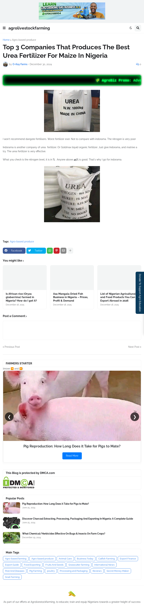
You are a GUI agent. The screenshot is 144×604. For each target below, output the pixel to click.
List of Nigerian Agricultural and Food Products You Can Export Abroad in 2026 (118, 297)
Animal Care (65, 558)
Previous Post (12, 346)
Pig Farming (35, 571)
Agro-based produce (24, 40)
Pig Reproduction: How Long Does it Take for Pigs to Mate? (55, 503)
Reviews (97, 571)
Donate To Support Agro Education (140, 293)
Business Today (85, 558)
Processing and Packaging (74, 571)
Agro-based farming (15, 558)
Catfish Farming (106, 558)
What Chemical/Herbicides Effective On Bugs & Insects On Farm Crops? (63, 533)
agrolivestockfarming (29, 28)
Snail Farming (12, 577)
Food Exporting (32, 564)
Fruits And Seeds (54, 564)
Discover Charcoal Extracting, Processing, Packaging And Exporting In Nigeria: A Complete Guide (77, 518)
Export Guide (12, 564)
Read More (72, 455)
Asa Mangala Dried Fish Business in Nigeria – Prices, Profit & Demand (70, 297)
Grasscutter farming (79, 564)
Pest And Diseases (14, 571)
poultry (51, 571)
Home (6, 40)
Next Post (133, 346)
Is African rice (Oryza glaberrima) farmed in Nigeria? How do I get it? (21, 297)
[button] (4, 28)
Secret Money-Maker (118, 571)
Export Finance (128, 558)
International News (104, 564)
